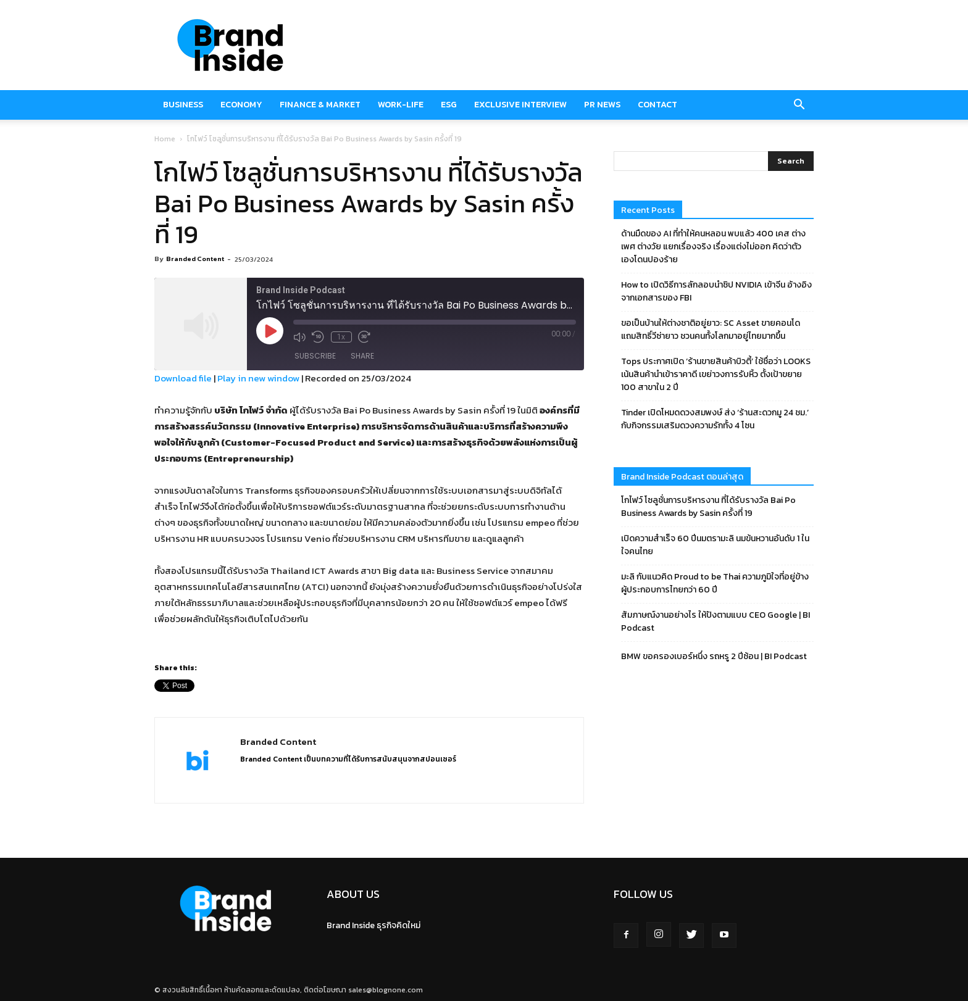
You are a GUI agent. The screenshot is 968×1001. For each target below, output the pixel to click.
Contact (657, 104)
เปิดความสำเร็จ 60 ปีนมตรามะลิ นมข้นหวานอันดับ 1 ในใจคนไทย (715, 545)
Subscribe (315, 356)
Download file (183, 378)
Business (183, 104)
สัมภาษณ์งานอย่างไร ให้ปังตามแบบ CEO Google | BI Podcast (715, 621)
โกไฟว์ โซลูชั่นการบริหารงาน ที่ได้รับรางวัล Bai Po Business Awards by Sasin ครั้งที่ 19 (708, 507)
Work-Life (401, 104)
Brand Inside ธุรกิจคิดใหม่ (373, 925)
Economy (241, 104)
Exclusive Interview (520, 104)
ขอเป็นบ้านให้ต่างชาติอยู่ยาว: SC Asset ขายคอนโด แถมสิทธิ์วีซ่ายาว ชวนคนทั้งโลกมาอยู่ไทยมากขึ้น (710, 330)
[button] (799, 105)
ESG (449, 104)
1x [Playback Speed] (340, 336)
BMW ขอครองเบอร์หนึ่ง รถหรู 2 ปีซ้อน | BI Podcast (714, 656)
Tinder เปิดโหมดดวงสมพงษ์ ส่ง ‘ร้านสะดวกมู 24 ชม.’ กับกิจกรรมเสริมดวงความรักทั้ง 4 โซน (715, 419)
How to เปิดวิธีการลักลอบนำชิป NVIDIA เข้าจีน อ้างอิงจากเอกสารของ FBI (716, 291)
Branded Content (195, 259)
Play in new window (258, 378)
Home (164, 138)
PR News (602, 104)
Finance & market (320, 104)
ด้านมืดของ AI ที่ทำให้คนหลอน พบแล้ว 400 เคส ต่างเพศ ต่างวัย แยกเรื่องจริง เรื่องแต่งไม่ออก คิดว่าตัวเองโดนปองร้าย (713, 246)
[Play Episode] (269, 330)
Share (362, 356)
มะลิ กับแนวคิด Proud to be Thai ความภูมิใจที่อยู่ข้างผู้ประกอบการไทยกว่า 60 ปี (715, 583)
